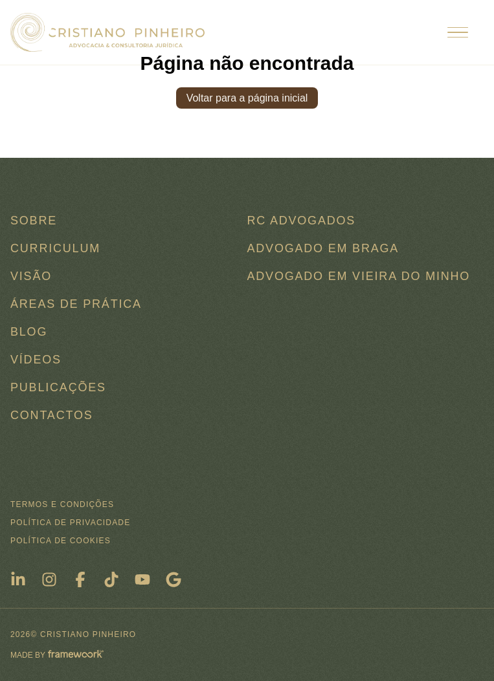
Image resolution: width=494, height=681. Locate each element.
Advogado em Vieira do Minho (359, 276)
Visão (31, 276)
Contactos (51, 415)
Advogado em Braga (323, 248)
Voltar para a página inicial (247, 97)
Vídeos (36, 359)
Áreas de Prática (76, 303)
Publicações (58, 387)
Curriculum (55, 248)
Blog (28, 331)
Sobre (33, 220)
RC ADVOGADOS (301, 220)
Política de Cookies (60, 540)
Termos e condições (62, 504)
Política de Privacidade (70, 522)
